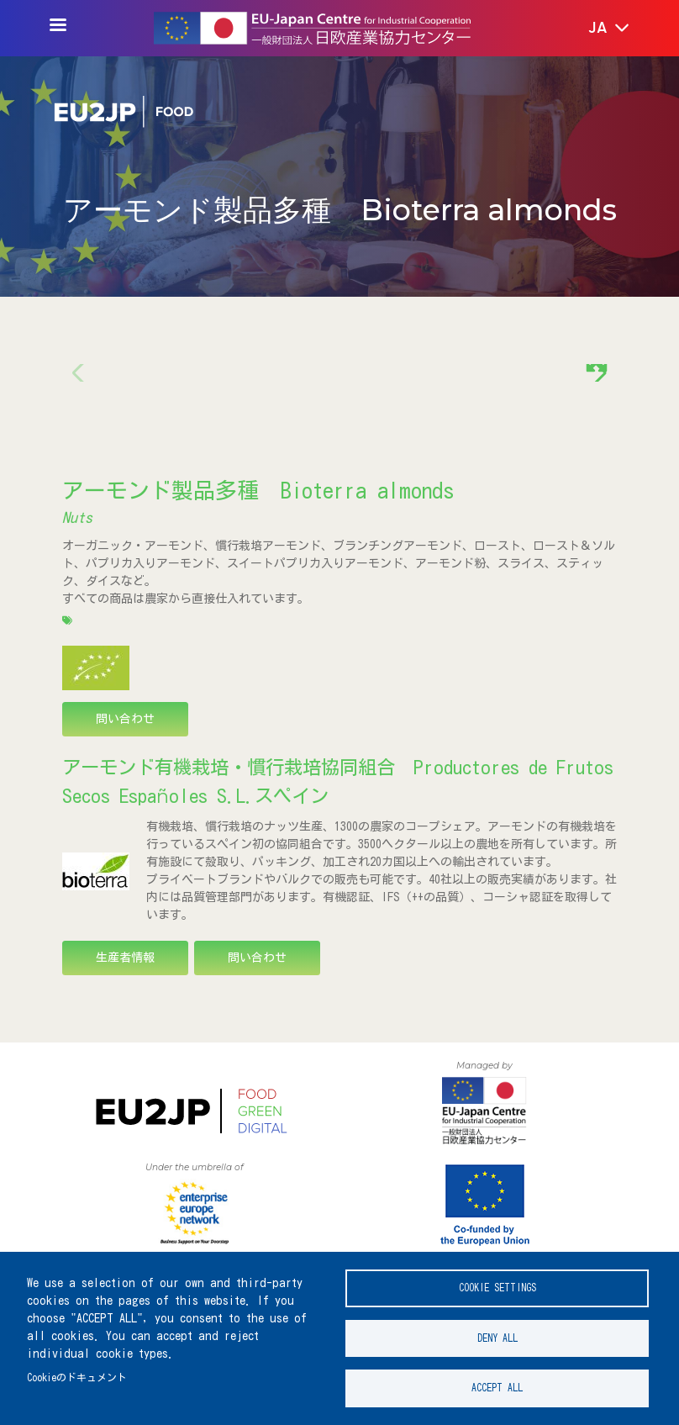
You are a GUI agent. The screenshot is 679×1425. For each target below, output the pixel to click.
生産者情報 (125, 957)
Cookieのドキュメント (77, 1373)
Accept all (497, 1386)
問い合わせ (125, 719)
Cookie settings (497, 1280)
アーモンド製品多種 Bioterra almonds (258, 490)
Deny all (497, 1333)
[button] (597, 28)
